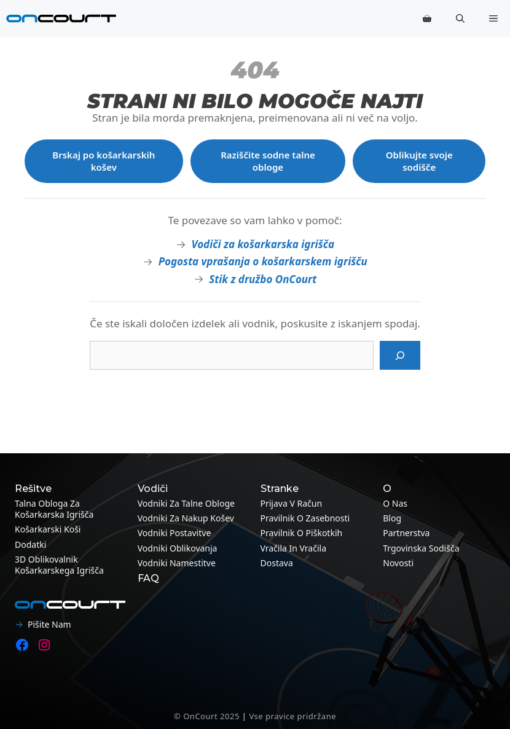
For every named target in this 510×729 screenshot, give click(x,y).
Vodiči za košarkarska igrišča (262, 244)
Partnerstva (406, 533)
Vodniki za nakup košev (186, 518)
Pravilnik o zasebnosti (305, 518)
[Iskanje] (400, 355)
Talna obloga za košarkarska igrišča (54, 508)
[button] (460, 18)
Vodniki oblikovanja (178, 548)
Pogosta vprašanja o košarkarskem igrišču (263, 261)
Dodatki (30, 544)
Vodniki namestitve (177, 563)
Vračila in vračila (294, 548)
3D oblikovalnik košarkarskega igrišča (59, 564)
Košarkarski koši (47, 529)
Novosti (398, 563)
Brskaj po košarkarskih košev (103, 161)
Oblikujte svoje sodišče (419, 161)
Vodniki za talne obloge (186, 503)
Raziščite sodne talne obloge (268, 161)
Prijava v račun (292, 503)
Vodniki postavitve (174, 533)
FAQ (148, 578)
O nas (395, 503)
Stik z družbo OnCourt (262, 279)
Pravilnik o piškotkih (302, 533)
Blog (392, 518)
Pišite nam (49, 624)
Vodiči (153, 488)
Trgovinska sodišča (421, 548)
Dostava (277, 563)
